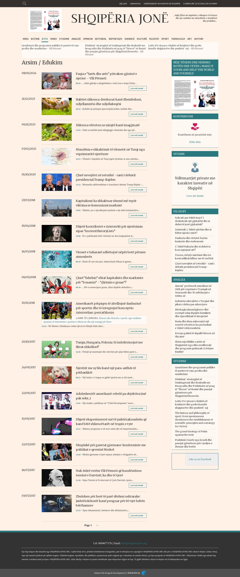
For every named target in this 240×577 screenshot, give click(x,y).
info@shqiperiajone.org (134, 543)
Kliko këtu (195, 142)
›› (97, 525)
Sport (165, 39)
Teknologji (178, 39)
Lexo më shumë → (137, 88)
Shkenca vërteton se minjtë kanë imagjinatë (108, 125)
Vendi (53, 39)
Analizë (76, 39)
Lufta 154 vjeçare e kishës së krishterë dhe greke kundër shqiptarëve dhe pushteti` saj (175, 47)
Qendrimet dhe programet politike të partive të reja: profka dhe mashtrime (195, 371)
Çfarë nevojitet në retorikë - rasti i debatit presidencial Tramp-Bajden (194, 267)
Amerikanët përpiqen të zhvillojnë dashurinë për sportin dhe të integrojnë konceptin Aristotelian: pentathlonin (108, 308)
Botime (35, 39)
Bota (45, 39)
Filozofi (154, 39)
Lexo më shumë (195, 195)
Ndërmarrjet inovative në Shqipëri (162, 3)
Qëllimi (123, 3)
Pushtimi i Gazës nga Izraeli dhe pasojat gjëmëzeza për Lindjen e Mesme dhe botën (193, 443)
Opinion (88, 39)
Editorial (100, 39)
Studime (64, 39)
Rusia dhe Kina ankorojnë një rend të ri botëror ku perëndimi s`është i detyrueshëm (193, 325)
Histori (198, 39)
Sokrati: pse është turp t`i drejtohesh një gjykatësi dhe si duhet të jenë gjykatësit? (192, 221)
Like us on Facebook (200, 459)
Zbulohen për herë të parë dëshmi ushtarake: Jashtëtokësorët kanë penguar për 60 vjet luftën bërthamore (110, 500)
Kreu (26, 39)
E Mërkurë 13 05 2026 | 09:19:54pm (200, 3)
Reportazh (115, 39)
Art (189, 39)
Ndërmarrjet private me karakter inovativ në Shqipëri (195, 183)
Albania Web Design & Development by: (117, 573)
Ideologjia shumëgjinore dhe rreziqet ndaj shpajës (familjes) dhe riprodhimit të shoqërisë (192, 313)
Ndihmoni (135, 3)
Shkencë (129, 39)
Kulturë (142, 39)
